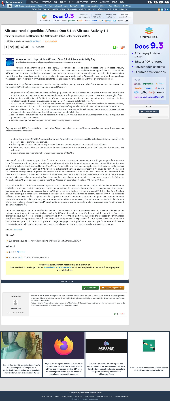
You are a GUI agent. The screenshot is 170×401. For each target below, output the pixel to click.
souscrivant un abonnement (57, 269)
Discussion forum (149, 112)
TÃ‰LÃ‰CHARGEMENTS (76, 9)
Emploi (94, 2)
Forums (35, 2)
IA (45, 6)
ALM (50, 6)
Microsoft (58, 6)
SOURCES (91, 9)
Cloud (40, 6)
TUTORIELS (36, 9)
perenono (16, 301)
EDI (82, 6)
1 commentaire (51, 43)
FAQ (55, 2)
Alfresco (18, 231)
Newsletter (82, 2)
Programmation (92, 6)
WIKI (109, 9)
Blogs (63, 2)
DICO (115, 9)
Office (109, 6)
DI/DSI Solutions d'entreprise (24, 6)
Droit (114, 2)
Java (65, 6)
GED (21, 259)
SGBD (102, 6)
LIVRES (62, 9)
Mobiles (117, 6)
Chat (71, 2)
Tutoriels (46, 2)
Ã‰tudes (104, 2)
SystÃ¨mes (127, 6)
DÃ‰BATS (101, 9)
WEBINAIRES (53, 9)
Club (122, 2)
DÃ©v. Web (74, 6)
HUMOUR (123, 9)
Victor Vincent (35, 43)
